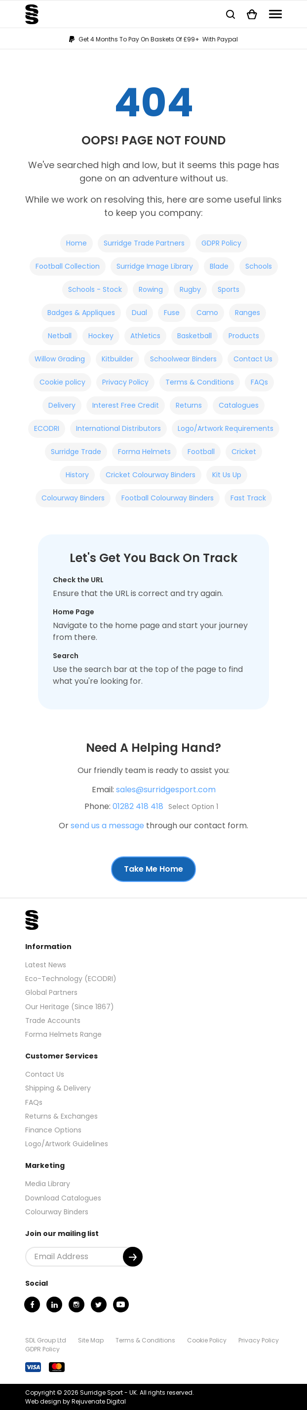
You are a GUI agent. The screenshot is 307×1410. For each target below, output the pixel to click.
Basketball (194, 336)
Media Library (47, 1184)
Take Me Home (153, 869)
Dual (139, 312)
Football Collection (68, 266)
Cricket (243, 452)
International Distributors (118, 428)
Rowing (151, 289)
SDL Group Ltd (45, 1340)
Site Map (91, 1340)
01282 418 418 (138, 806)
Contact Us (252, 359)
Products (244, 336)
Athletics (145, 336)
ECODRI (46, 428)
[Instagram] (76, 1304)
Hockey (101, 336)
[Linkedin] (54, 1304)
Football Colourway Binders (167, 498)
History (77, 475)
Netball (60, 336)
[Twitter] (99, 1304)
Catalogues (239, 405)
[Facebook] (32, 1304)
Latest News (45, 965)
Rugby (190, 289)
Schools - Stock (95, 289)
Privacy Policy (125, 382)
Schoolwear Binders (183, 359)
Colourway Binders (73, 498)
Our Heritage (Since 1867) (69, 1007)
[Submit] (133, 1257)
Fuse (172, 312)
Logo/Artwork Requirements (225, 428)
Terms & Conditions (199, 382)
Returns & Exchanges (61, 1116)
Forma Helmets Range (63, 1034)
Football (201, 452)
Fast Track (248, 498)
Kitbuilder (117, 359)
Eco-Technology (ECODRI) (70, 979)
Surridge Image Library (154, 266)
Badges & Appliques (81, 312)
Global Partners (51, 992)
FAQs (259, 382)
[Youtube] (121, 1304)
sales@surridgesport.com (166, 789)
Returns (189, 405)
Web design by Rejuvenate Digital (75, 1401)
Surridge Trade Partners (144, 243)
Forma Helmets (144, 452)
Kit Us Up (226, 475)
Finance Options (53, 1130)
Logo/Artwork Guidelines (66, 1144)
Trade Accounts (52, 1020)
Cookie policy (62, 382)
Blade (219, 266)
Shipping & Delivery (58, 1088)
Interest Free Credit (125, 405)
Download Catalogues (63, 1198)
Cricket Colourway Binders (150, 475)
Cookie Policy (207, 1340)
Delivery (62, 405)
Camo (207, 312)
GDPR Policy (221, 243)
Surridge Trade (76, 452)
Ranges (247, 312)
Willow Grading (60, 359)
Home (76, 243)
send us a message (107, 825)
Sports (228, 289)
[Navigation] (275, 14)
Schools (258, 266)
